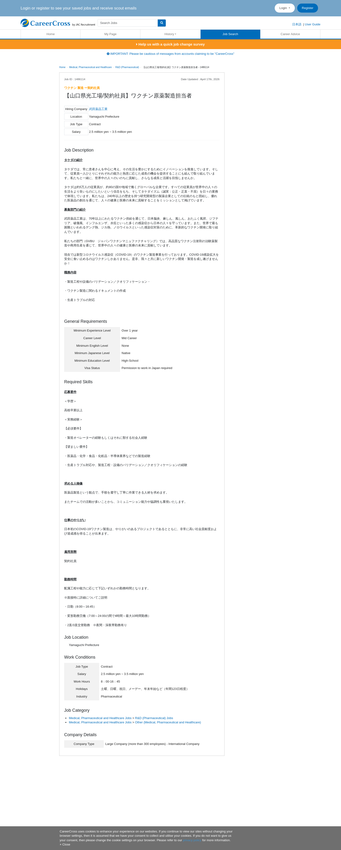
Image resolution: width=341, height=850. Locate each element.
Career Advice (290, 34)
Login (283, 8)
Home (50, 34)
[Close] (65, 844)
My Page (110, 34)
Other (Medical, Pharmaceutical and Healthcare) (168, 722)
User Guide (312, 24)
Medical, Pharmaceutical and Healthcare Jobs (100, 718)
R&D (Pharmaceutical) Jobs (154, 718)
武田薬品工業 (98, 109)
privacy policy (192, 840)
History (169, 34)
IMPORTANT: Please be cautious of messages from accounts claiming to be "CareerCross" (170, 53)
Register (307, 8)
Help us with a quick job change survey (170, 44)
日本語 (296, 24)
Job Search (230, 34)
